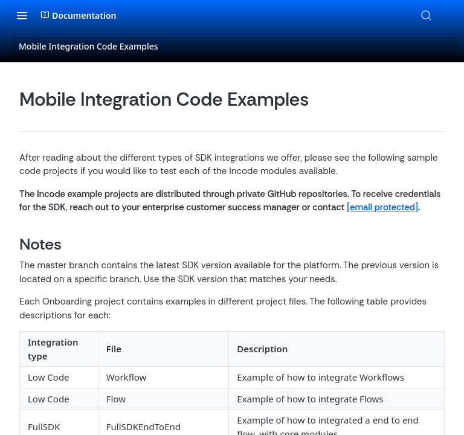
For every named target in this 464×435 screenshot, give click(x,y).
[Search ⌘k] (426, 15)
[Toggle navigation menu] (21, 15)
